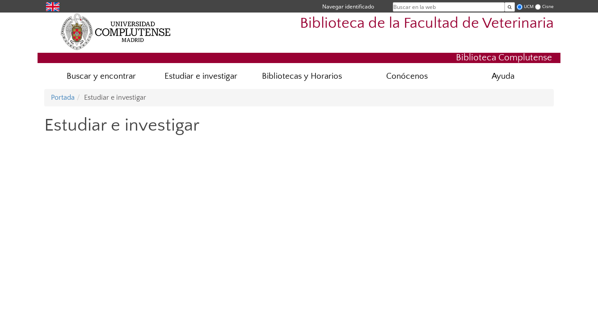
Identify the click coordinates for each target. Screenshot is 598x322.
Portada (63, 97)
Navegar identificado (348, 6)
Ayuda (503, 76)
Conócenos (407, 76)
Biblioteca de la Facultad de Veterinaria (427, 23)
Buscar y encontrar (101, 76)
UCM (529, 6)
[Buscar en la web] (510, 7)
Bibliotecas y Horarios (302, 76)
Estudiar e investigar (200, 76)
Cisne (548, 6)
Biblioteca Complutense (504, 57)
